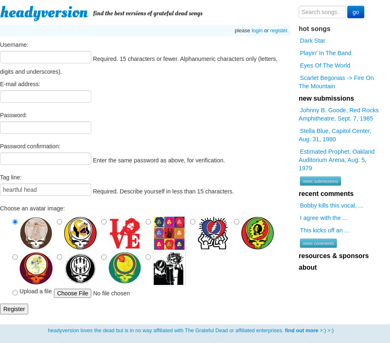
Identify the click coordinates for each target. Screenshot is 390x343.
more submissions (320, 181)
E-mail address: (20, 84)
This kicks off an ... (324, 230)
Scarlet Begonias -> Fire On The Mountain (336, 82)
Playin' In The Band (325, 53)
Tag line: (11, 177)
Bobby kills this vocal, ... (331, 205)
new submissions (326, 98)
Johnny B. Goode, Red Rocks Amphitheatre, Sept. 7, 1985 (339, 114)
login (257, 31)
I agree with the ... (323, 218)
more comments (318, 243)
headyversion (44, 12)
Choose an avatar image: (32, 208)
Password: (13, 115)
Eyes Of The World (325, 65)
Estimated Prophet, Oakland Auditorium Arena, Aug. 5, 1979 (337, 160)
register (278, 31)
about (308, 267)
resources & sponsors (334, 255)
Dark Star (312, 40)
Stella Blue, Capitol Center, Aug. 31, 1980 (335, 135)
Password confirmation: (30, 146)
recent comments (326, 193)
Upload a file (32, 291)
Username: (14, 44)
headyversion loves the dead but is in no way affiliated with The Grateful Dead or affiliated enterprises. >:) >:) (191, 330)
